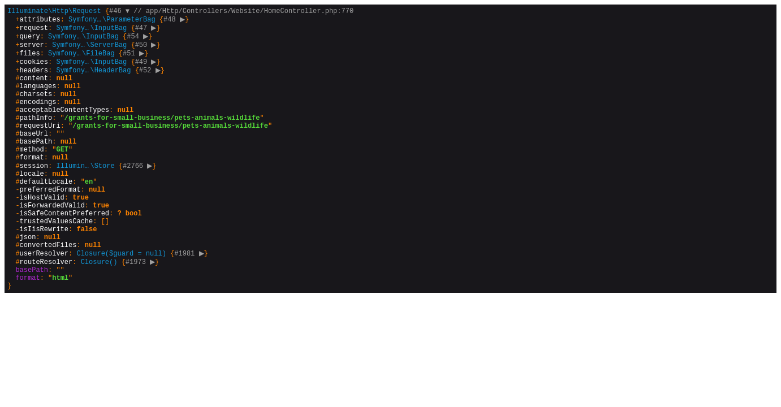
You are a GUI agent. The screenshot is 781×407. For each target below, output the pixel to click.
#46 (119, 12)
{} (180, 175)
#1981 (190, 300)
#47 (147, 31)
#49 (147, 70)
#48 (175, 22)
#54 (139, 41)
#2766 (139, 195)
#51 (135, 60)
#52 (151, 79)
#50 (147, 50)
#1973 (142, 310)
